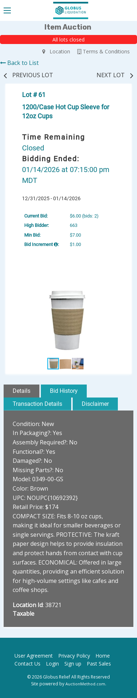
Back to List (19, 63)
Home (102, 655)
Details (21, 390)
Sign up (72, 663)
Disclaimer (95, 403)
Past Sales (99, 663)
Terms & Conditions (103, 51)
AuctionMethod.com (85, 683)
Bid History (64, 390)
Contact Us (27, 663)
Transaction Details (37, 403)
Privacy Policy (74, 655)
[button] (119, 284)
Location (56, 51)
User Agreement (33, 655)
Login (52, 663)
